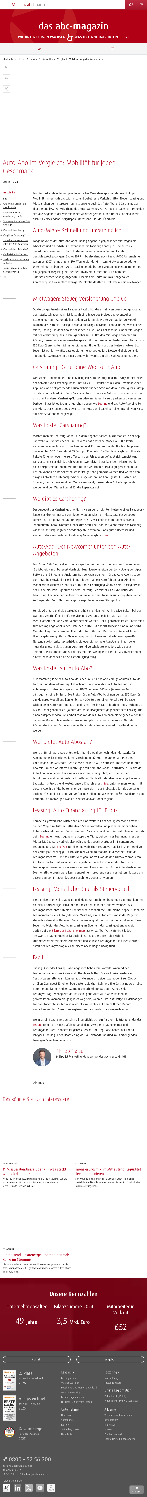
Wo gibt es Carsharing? (14, 235)
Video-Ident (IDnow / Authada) (121, 1400)
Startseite (8, 59)
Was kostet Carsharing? (14, 230)
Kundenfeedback (113, 1434)
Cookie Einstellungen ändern (119, 1438)
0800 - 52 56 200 (30, 1459)
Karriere (65, 1424)
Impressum (110, 1424)
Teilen (41, 1082)
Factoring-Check (112, 1382)
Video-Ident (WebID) (115, 1396)
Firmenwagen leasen (72, 1397)
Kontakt (37, 1359)
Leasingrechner (69, 1378)
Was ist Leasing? (70, 1382)
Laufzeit (62, 847)
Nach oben (137, 1491)
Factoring (110, 1372)
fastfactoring (111, 1378)
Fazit (5, 277)
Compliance (67, 1419)
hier (106, 535)
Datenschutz (111, 1419)
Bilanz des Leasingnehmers (68, 930)
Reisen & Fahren (28, 59)
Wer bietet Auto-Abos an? (15, 254)
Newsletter (67, 1434)
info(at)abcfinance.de (36, 1474)
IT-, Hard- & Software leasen (76, 1401)
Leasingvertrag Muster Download (79, 1387)
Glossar (108, 1429)
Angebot (110, 1359)
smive (104, 783)
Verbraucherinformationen (118, 1415)
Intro (5, 198)
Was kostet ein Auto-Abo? (15, 249)
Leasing (102, 403)
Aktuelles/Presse (70, 1429)
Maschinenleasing (70, 1392)
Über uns (66, 1415)
